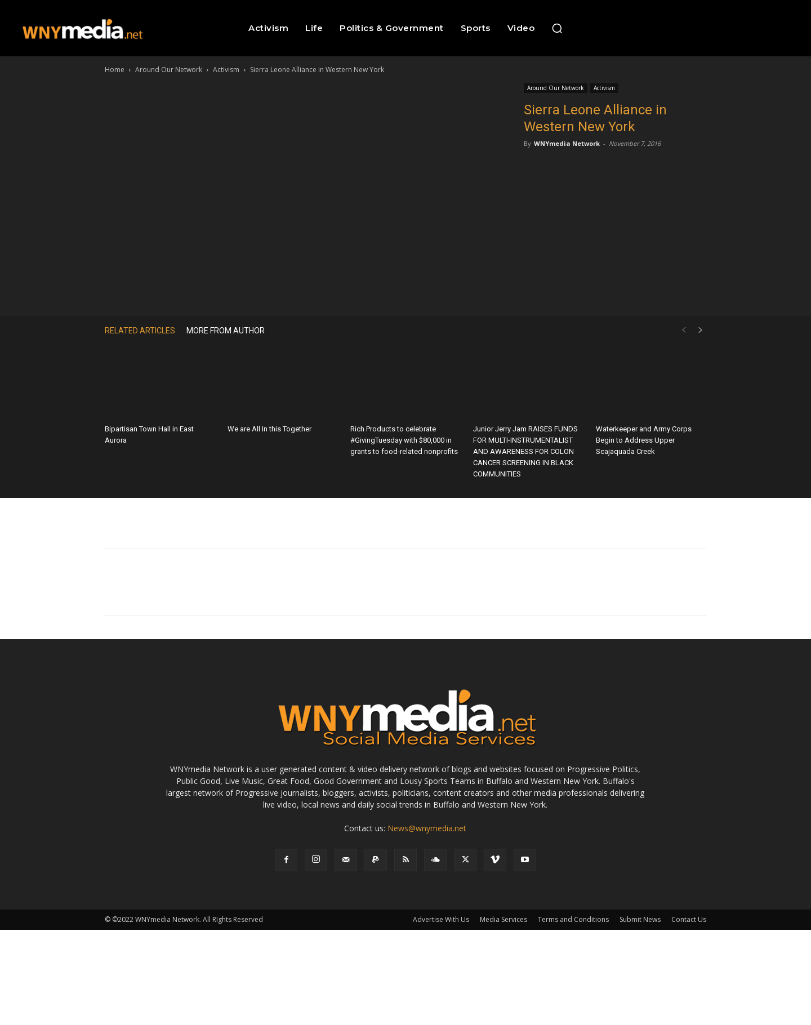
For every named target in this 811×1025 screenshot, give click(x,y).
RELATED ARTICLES (140, 330)
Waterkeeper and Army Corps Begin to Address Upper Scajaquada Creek (644, 440)
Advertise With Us (441, 919)
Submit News (640, 919)
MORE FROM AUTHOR (225, 330)
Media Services (503, 919)
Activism (226, 69)
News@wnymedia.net (426, 828)
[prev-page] (683, 330)
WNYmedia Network (567, 143)
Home (114, 69)
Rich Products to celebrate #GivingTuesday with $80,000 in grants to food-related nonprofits (404, 440)
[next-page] (700, 330)
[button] (557, 28)
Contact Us (688, 919)
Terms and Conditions (573, 919)
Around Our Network (168, 69)
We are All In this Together (269, 429)
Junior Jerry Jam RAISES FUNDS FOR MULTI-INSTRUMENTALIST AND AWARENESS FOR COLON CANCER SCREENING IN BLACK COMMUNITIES (525, 451)
